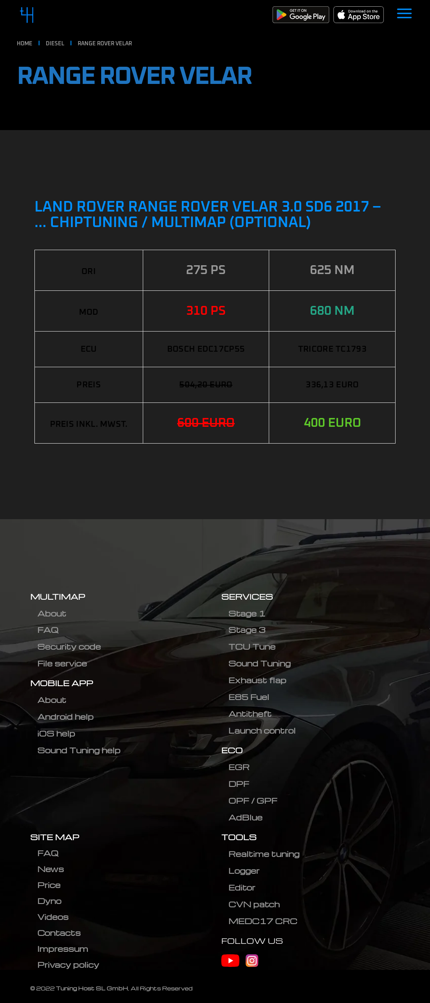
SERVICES (247, 596)
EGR (238, 767)
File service (62, 663)
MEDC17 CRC (262, 921)
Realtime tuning (263, 854)
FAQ (47, 629)
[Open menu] (404, 15)
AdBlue (245, 817)
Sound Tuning (259, 663)
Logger (244, 870)
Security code (69, 646)
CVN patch (254, 904)
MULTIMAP (57, 596)
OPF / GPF (252, 800)
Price (48, 885)
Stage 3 (246, 629)
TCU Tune (251, 646)
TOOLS (239, 837)
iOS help (56, 733)
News (50, 869)
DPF (238, 783)
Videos (52, 917)
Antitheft (250, 713)
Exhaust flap (257, 680)
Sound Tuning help (79, 750)
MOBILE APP (61, 683)
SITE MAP (54, 837)
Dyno (49, 901)
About (51, 613)
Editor (241, 887)
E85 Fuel (248, 697)
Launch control (262, 730)
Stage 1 (246, 613)
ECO (232, 750)
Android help (65, 716)
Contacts (59, 932)
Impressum (62, 948)
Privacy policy (68, 964)
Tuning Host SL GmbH (92, 988)
